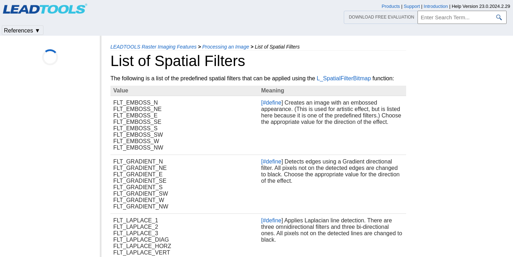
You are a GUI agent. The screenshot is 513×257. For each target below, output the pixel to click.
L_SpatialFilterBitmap (344, 78)
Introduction (436, 6)
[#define (271, 103)
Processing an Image (225, 47)
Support (412, 6)
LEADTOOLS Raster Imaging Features (153, 47)
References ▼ (22, 30)
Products (391, 6)
